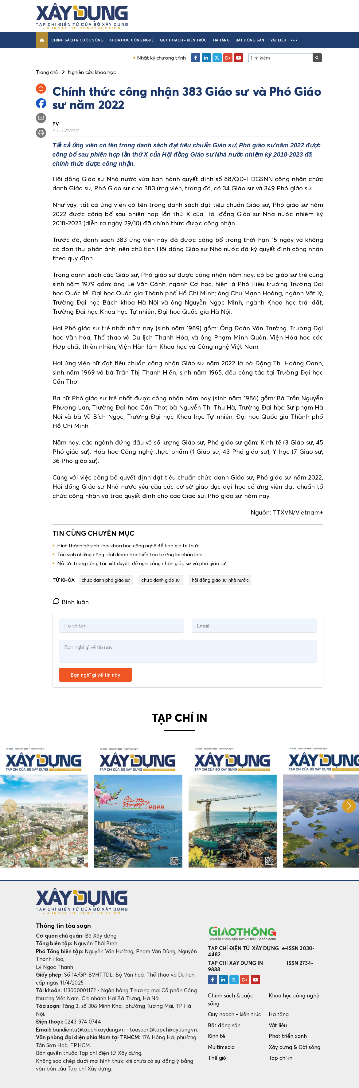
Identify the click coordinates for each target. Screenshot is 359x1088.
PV (56, 124)
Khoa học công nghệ (131, 40)
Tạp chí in (281, 1058)
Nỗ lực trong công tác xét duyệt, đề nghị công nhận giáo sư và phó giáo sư (141, 563)
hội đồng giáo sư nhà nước (220, 580)
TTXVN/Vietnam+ (298, 512)
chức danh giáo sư (160, 580)
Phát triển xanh (288, 1036)
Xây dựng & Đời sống (294, 1047)
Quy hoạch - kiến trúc (183, 40)
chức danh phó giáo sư (106, 580)
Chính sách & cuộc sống (77, 40)
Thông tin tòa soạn (63, 925)
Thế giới (218, 1058)
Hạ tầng (221, 40)
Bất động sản (250, 40)
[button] (294, 40)
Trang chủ (47, 72)
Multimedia (221, 1047)
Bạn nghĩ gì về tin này (95, 675)
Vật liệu (278, 40)
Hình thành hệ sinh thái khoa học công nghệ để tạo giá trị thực (128, 545)
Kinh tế (216, 1036)
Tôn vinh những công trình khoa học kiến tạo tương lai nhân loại (130, 554)
